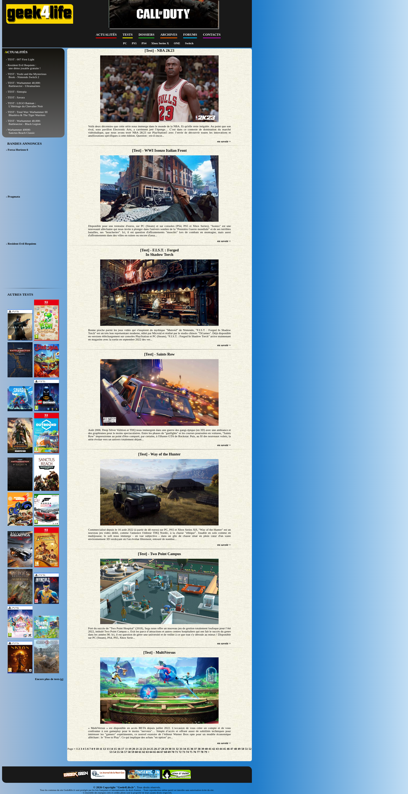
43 (217, 748)
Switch (189, 43)
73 (183, 751)
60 (136, 751)
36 (191, 748)
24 (148, 748)
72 (180, 751)
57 (125, 751)
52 (249, 748)
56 (121, 751)
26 (155, 748)
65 (154, 751)
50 (242, 748)
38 (198, 748)
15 (115, 748)
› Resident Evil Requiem (21, 243)
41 (209, 748)
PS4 (144, 43)
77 (198, 751)
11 (100, 748)
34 (184, 748)
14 (111, 748)
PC (125, 43)
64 (151, 751)
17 (122, 748)
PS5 (134, 43)
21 (137, 748)
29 (166, 748)
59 (132, 751)
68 (165, 751)
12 (104, 748)
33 (180, 748)
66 (158, 751)
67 (162, 751)
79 (205, 751)
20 (133, 748)
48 (235, 748)
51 (246, 748)
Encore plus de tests (49, 679)
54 (114, 751)
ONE (177, 43)
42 (213, 748)
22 (140, 748)
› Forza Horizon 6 (17, 149)
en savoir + (224, 141)
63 (147, 751)
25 (151, 748)
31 (173, 748)
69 (169, 751)
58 (129, 751)
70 (172, 751)
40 (206, 748)
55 (118, 751)
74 (187, 751)
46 (228, 748)
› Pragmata (13, 196)
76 (194, 751)
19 (130, 748)
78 (201, 751)
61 (140, 751)
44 (220, 748)
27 (159, 748)
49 (239, 748)
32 (177, 748)
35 (188, 748)
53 (111, 751)
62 (143, 751)
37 (195, 748)
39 (202, 748)
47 (231, 748)
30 (170, 748)
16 (119, 748)
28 (162, 748)
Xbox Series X (160, 43)
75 (190, 751)
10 (97, 748)
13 (108, 748)
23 (144, 748)
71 (176, 751)
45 (224, 748)
